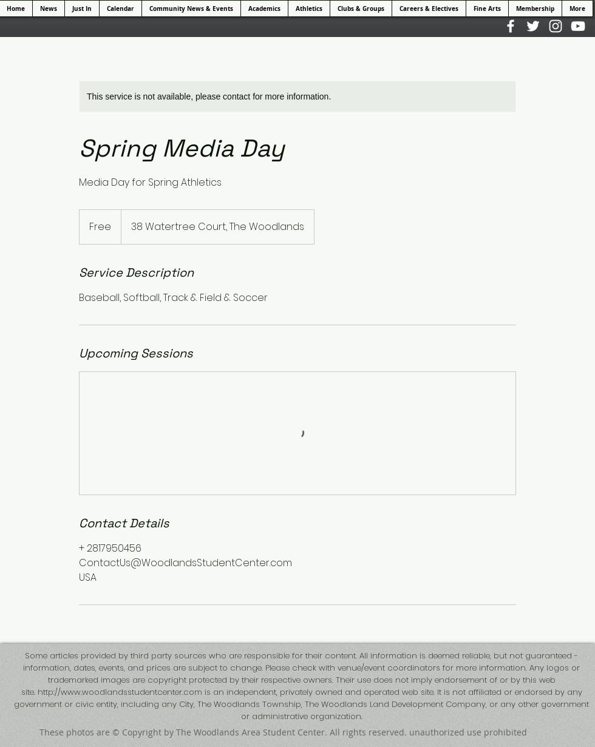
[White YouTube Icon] (578, 26)
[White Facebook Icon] (510, 26)
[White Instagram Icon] (555, 26)
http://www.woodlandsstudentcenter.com (120, 692)
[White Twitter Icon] (533, 26)
